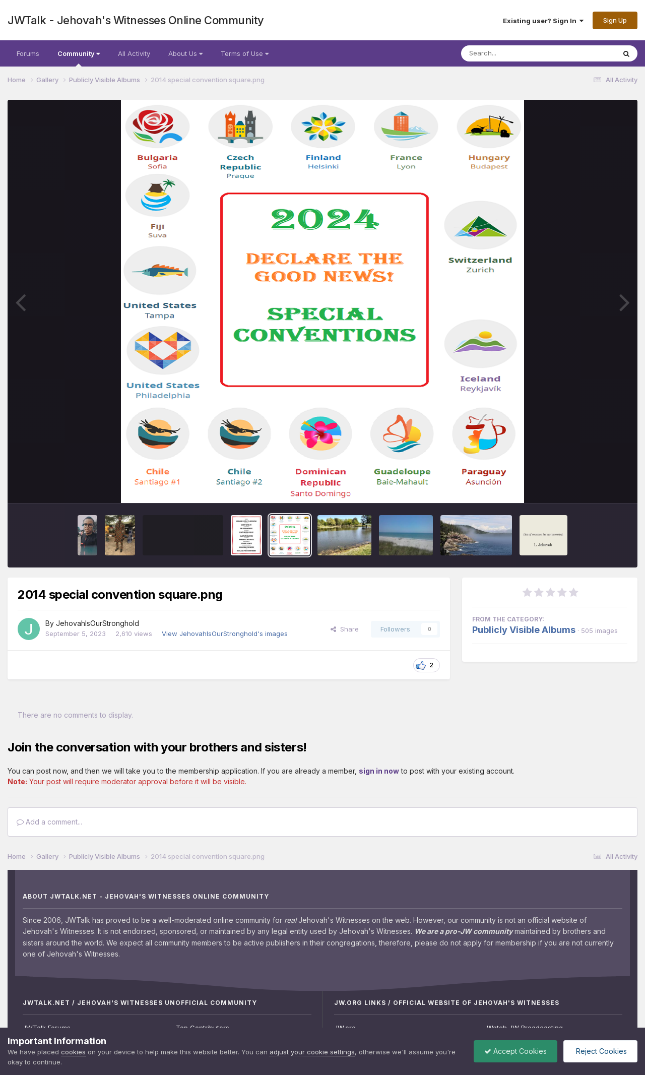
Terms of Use (245, 53)
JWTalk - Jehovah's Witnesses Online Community (136, 20)
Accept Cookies (515, 1051)
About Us (185, 53)
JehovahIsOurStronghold (97, 623)
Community (78, 58)
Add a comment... (49, 821)
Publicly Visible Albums (523, 629)
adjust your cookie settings (312, 1052)
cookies (73, 1052)
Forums (28, 53)
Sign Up (615, 20)
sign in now (379, 771)
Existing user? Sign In (543, 21)
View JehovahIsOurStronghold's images (225, 633)
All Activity (134, 53)
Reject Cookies (600, 1051)
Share (345, 629)
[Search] (510, 53)
